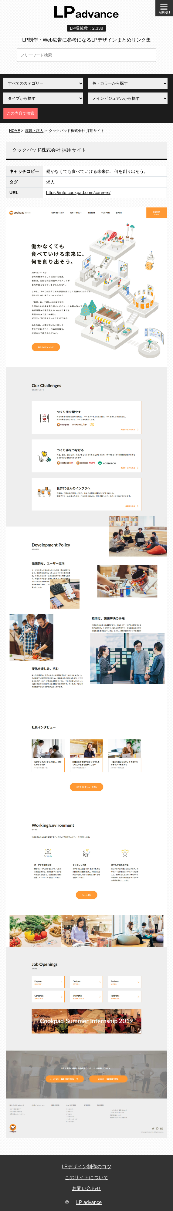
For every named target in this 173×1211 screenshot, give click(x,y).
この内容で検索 (20, 113)
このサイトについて (86, 1177)
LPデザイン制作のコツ (86, 1166)
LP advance (89, 1202)
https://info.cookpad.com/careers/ (78, 192)
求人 (50, 182)
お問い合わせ (86, 1188)
